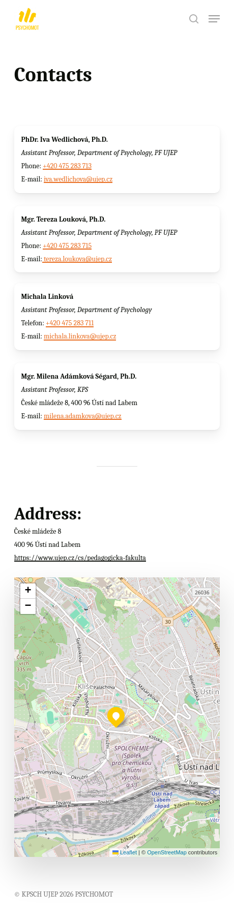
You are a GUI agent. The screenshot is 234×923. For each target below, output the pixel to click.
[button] (214, 19)
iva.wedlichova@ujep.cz (78, 179)
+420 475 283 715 (67, 245)
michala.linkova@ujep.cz (80, 336)
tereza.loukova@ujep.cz (77, 259)
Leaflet (124, 852)
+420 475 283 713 (67, 166)
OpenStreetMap (167, 852)
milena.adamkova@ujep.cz (83, 416)
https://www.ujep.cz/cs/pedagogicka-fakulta (80, 557)
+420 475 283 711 (70, 323)
